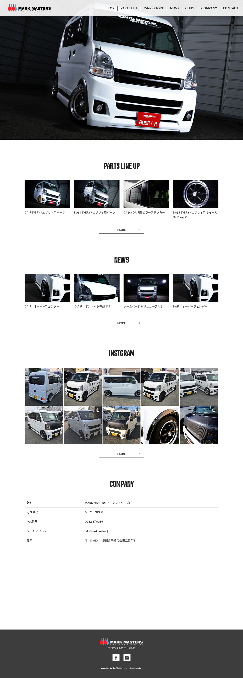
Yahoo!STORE (154, 8)
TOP (111, 8)
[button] (4, 69)
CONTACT (230, 8)
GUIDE (190, 8)
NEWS (174, 8)
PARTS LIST (129, 8)
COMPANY (209, 8)
